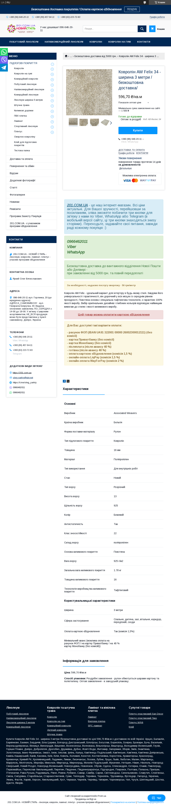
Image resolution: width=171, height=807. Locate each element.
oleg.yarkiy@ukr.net (23, 377)
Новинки (14, 201)
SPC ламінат (95, 725)
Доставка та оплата (21, 159)
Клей (131, 727)
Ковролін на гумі (119, 41)
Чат (156, 797)
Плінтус (18, 131)
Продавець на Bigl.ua (85, 799)
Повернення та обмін (22, 166)
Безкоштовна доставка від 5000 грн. (96, 56)
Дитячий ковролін (56, 730)
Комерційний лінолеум (26, 94)
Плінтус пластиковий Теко (143, 718)
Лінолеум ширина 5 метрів (28, 100)
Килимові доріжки (23, 110)
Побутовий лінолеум (23, 41)
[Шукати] (142, 28)
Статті (13, 187)
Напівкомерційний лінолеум (64, 41)
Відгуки (14, 173)
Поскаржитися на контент (123, 802)
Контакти (143, 41)
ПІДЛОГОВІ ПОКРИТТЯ (23, 63)
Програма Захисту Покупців (25, 216)
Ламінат (18, 121)
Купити (138, 130)
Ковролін (96, 41)
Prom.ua (102, 796)
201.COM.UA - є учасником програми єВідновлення (25, 224)
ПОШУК (132, 9)
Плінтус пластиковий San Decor (146, 713)
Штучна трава (21, 105)
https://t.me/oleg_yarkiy (25, 382)
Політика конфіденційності (150, 802)
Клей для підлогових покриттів (25, 144)
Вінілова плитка (96, 721)
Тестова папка (22, 150)
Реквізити (15, 209)
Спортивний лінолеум (26, 126)
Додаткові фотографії (22, 180)
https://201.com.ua (22, 372)
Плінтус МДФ (136, 722)
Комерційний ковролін (26, 78)
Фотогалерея (17, 194)
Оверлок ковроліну (24, 136)
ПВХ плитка (20, 115)
